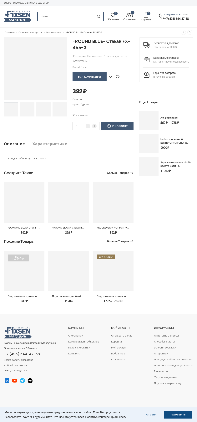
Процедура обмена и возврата (173, 359)
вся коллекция (89, 76)
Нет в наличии (18, 258)
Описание (14, 143)
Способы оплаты (164, 341)
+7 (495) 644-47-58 (176, 19)
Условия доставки (165, 347)
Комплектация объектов (83, 341)
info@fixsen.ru (173, 14)
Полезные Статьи (79, 347)
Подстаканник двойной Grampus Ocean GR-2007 (81, 296)
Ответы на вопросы (166, 335)
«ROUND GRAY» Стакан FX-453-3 (116, 227)
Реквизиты (161, 371)
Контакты (74, 353)
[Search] (70, 16)
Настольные (54, 32)
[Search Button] (98, 16)
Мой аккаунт (119, 347)
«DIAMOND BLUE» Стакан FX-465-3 (28, 227)
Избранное (118, 353)
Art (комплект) (169, 118)
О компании (75, 335)
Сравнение (118, 359)
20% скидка (106, 256)
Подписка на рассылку (168, 383)
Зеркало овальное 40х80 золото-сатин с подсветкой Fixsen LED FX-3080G (176, 168)
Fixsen (84, 67)
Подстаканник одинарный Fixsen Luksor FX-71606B (127, 296)
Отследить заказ (121, 335)
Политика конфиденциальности (105, 417)
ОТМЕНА (151, 414)
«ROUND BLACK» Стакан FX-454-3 (71, 227)
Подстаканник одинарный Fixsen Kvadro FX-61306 (38, 296)
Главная (10, 32)
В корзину (120, 126)
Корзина (116, 341)
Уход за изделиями (166, 377)
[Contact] (161, 16)
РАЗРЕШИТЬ (178, 414)
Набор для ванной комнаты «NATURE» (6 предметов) (173, 142)
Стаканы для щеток (30, 32)
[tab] (18, 144)
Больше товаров (118, 173)
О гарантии (161, 353)
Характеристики (50, 143)
